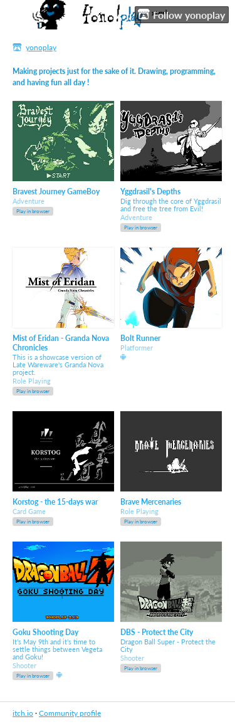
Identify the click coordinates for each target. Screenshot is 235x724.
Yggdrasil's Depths (150, 191)
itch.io (23, 713)
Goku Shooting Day (45, 632)
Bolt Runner (140, 338)
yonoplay (41, 47)
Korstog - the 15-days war (55, 501)
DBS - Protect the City (156, 632)
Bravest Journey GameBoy (56, 191)
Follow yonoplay (181, 14)
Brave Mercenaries (150, 501)
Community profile (70, 713)
